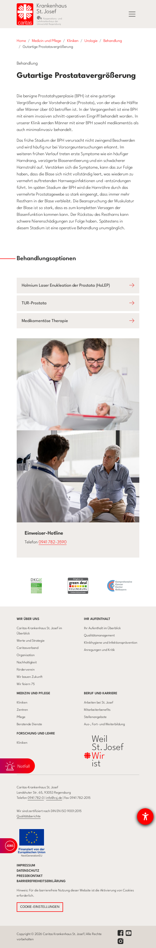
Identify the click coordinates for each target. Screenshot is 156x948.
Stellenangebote (95, 717)
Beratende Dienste (29, 724)
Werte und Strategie (31, 640)
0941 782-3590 (53, 542)
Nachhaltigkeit (27, 662)
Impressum (26, 865)
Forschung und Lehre (36, 733)
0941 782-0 (36, 798)
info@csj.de (54, 798)
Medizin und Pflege (33, 693)
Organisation (26, 655)
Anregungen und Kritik (99, 650)
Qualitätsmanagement (99, 635)
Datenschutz (28, 870)
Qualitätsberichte (29, 816)
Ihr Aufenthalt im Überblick (102, 628)
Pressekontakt (30, 876)
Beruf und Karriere (100, 693)
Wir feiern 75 (26, 684)
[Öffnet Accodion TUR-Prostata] (78, 303)
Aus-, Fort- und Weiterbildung (104, 724)
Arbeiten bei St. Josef (98, 702)
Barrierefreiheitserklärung (41, 881)
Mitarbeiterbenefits (97, 709)
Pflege (21, 717)
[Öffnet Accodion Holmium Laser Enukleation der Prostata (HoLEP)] (78, 285)
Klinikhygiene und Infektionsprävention (110, 642)
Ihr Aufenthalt (97, 619)
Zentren (22, 709)
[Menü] (132, 14)
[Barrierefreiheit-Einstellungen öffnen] (145, 816)
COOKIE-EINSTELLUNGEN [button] (40, 907)
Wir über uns (28, 619)
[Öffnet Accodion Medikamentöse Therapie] (78, 321)
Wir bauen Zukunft (29, 677)
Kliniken (22, 702)
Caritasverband (27, 648)
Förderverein (26, 669)
